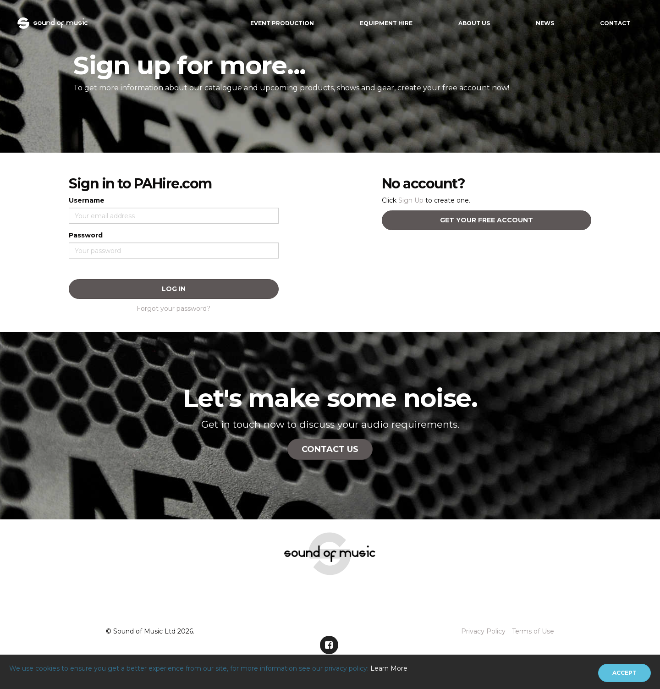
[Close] (624, 673)
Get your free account (486, 220)
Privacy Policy (483, 631)
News (545, 23)
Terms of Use (533, 631)
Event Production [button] (282, 23)
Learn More (388, 668)
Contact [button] (615, 23)
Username (86, 200)
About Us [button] (474, 23)
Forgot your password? (173, 308)
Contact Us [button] (330, 449)
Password (86, 235)
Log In (174, 289)
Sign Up (411, 200)
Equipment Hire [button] (386, 23)
